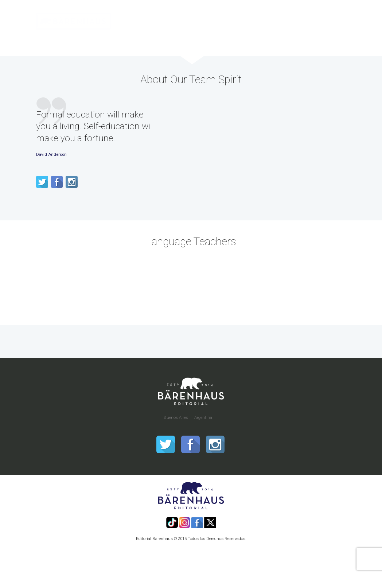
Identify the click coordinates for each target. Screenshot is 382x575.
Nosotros (291, 39)
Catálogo (160, 39)
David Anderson (51, 154)
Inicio (129, 39)
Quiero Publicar (248, 39)
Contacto (328, 39)
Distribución (200, 39)
